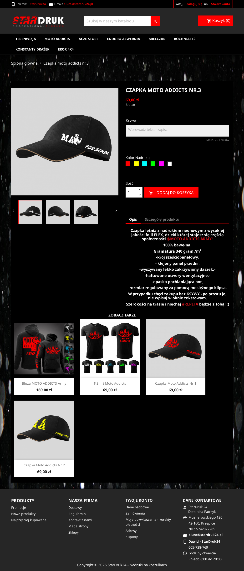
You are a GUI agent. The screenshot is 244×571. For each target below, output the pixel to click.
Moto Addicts (57, 38)
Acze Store (88, 38)
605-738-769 (198, 547)
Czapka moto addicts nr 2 (44, 465)
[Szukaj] (122, 21)
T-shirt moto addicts (110, 383)
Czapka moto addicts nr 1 (175, 383)
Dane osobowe (137, 507)
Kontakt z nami (80, 520)
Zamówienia (135, 513)
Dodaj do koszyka (171, 192)
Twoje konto (139, 500)
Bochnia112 (184, 38)
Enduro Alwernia (123, 38)
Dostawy (75, 507)
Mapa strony (78, 526)
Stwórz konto (220, 4)
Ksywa (131, 120)
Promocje (18, 507)
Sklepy (73, 532)
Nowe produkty (23, 513)
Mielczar (157, 38)
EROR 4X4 (66, 49)
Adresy (131, 530)
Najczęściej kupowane (28, 520)
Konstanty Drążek (32, 49)
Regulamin (77, 513)
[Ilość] (131, 192)
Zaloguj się (194, 4)
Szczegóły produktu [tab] (162, 219)
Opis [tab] (133, 219)
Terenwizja (25, 38)
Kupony (132, 537)
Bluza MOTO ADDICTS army (44, 383)
